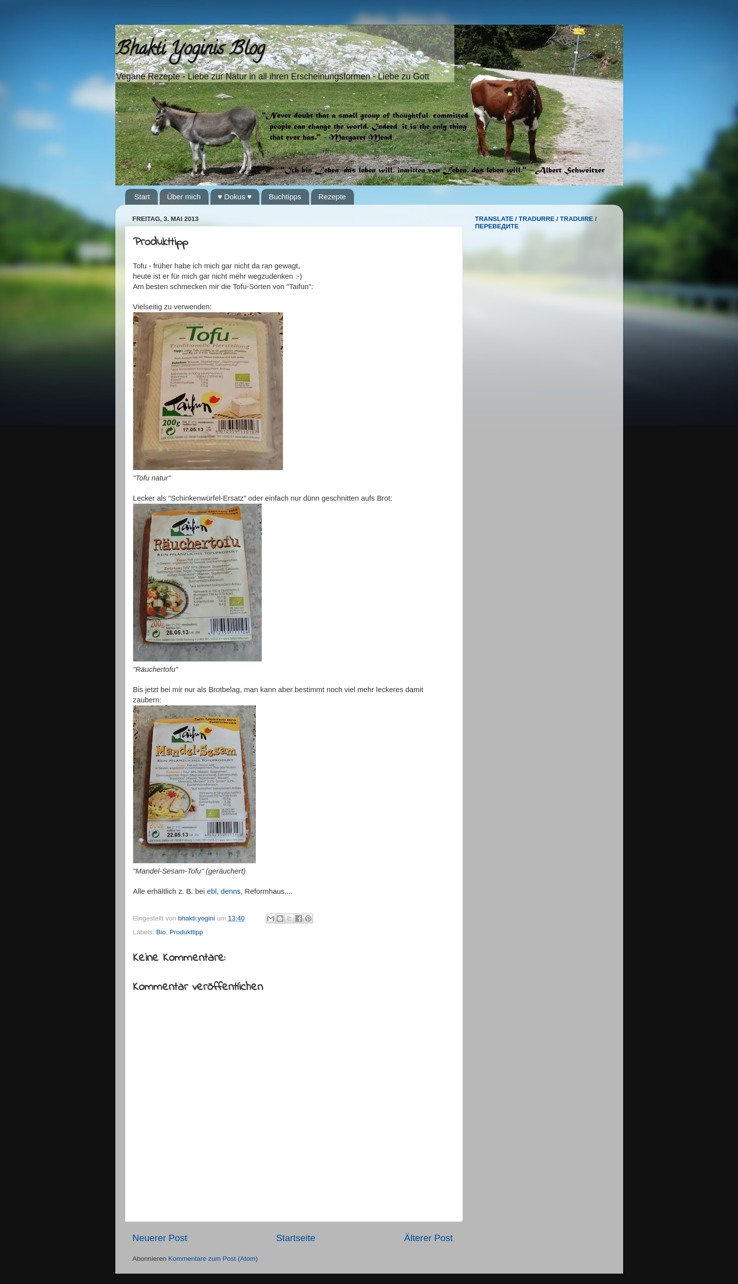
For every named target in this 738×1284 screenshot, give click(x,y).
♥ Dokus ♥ (235, 196)
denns (231, 891)
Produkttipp (186, 932)
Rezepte (332, 196)
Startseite (296, 1238)
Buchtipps (285, 196)
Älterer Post (428, 1238)
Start (142, 196)
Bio (161, 932)
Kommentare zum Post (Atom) (213, 1258)
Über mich (184, 196)
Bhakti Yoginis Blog (190, 50)
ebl (212, 891)
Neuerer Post (160, 1238)
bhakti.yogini (197, 918)
